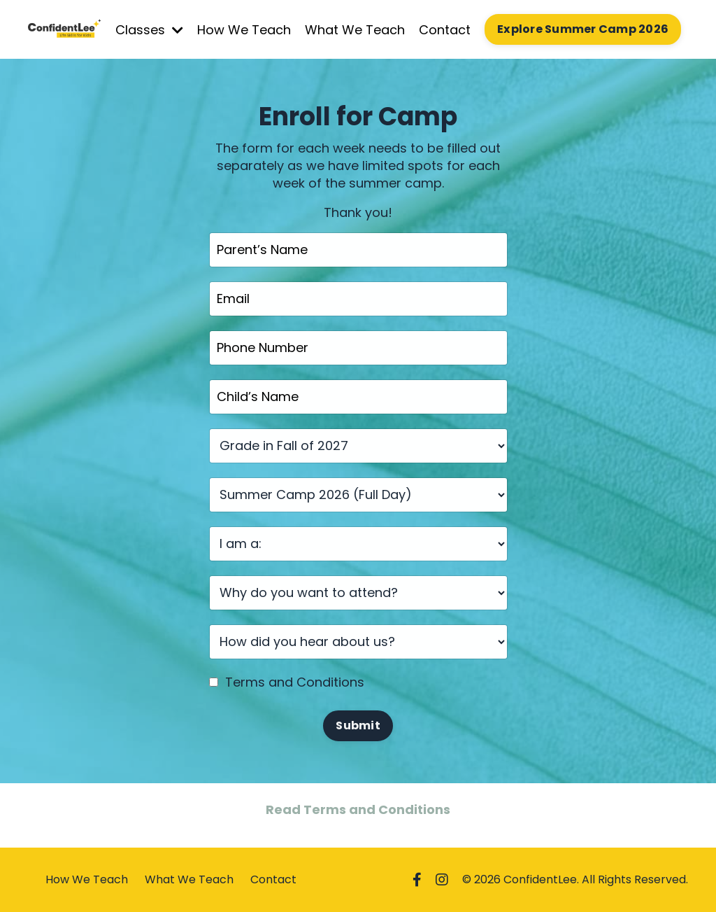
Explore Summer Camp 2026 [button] (582, 29)
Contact (445, 29)
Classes (149, 29)
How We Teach (244, 29)
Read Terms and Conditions (358, 809)
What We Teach (355, 29)
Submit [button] (358, 725)
